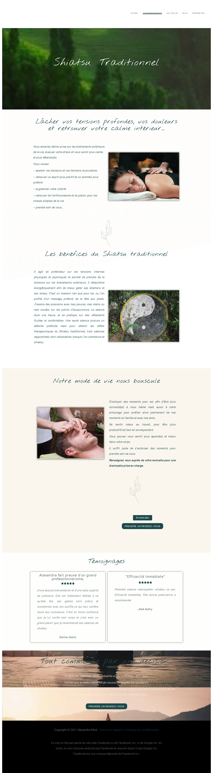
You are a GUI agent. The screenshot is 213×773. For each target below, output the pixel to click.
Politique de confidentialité (142, 729)
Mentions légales (111, 729)
